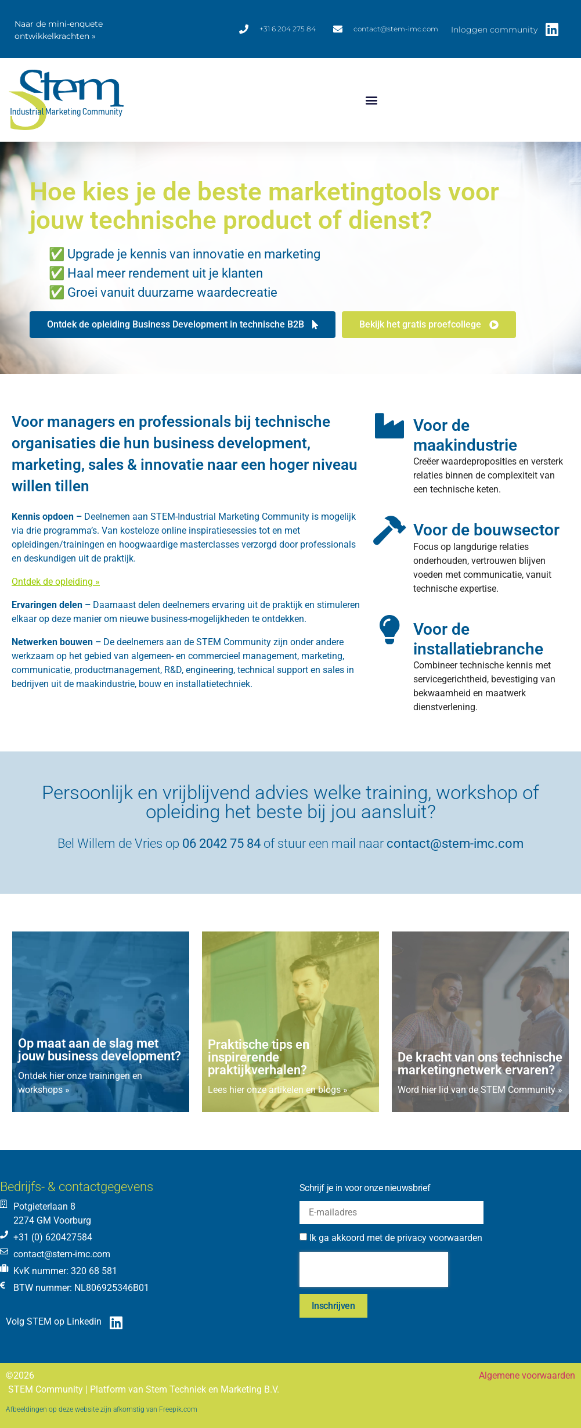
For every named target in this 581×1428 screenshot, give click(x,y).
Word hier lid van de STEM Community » (480, 1089)
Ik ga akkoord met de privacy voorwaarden (395, 1237)
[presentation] (373, 1269)
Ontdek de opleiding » (56, 581)
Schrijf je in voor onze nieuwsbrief (365, 1187)
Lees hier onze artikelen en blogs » (278, 1089)
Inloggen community (494, 29)
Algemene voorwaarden (527, 1375)
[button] (371, 100)
